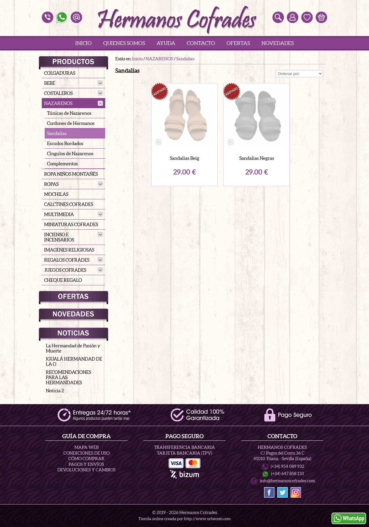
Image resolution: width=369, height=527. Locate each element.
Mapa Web (86, 447)
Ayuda (166, 43)
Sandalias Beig (184, 158)
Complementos (62, 163)
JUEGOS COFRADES (73, 270)
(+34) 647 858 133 (287, 473)
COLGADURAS (59, 73)
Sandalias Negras (256, 158)
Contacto (201, 43)
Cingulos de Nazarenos (70, 153)
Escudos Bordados (65, 143)
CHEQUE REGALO (63, 280)
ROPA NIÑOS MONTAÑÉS (71, 174)
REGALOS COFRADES (73, 259)
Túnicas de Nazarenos (69, 113)
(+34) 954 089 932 (287, 466)
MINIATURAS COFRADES (71, 224)
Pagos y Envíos (86, 464)
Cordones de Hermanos (71, 123)
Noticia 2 (55, 390)
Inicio (83, 43)
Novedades (277, 43)
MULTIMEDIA (73, 214)
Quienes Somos (124, 43)
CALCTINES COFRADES (68, 204)
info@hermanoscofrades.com (287, 481)
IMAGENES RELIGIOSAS (69, 249)
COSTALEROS (73, 93)
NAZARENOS (73, 103)
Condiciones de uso (86, 453)
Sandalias (57, 133)
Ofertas (238, 43)
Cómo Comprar (86, 458)
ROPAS (73, 184)
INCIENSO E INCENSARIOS (73, 237)
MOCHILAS (56, 194)
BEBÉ (73, 83)
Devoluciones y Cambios (86, 469)
